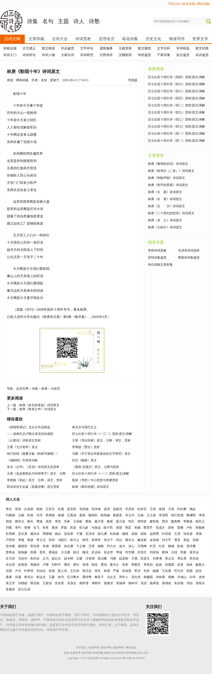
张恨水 (200, 583)
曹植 (88, 521)
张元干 (108, 540)
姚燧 (156, 571)
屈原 (48, 521)
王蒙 (52, 577)
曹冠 (104, 564)
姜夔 (180, 527)
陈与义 (74, 540)
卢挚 (46, 564)
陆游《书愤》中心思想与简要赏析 (95, 480)
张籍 (196, 540)
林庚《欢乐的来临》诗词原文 (39, 405)
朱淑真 (126, 571)
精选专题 (189, 4)
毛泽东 (90, 533)
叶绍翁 (166, 533)
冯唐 (113, 558)
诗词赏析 (83, 39)
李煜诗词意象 (157, 250)
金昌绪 (154, 540)
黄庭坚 (117, 515)
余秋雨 (160, 577)
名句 (47, 21)
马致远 (96, 527)
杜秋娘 (114, 533)
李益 (186, 540)
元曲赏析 (125, 48)
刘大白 (111, 546)
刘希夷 (157, 558)
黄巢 (9, 577)
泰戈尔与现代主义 (84, 427)
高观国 (169, 564)
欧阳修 (105, 515)
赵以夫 (56, 558)
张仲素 (10, 546)
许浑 (39, 515)
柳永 (30, 521)
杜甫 (61, 509)
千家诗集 (163, 55)
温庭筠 (117, 509)
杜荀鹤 (10, 533)
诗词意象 (98, 652)
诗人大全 (13, 499)
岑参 (67, 521)
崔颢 (162, 509)
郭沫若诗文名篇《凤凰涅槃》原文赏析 (33, 486)
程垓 (94, 564)
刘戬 (9, 527)
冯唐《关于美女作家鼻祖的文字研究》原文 (101, 453)
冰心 (131, 546)
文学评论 (86, 48)
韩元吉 (87, 571)
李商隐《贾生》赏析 (86, 447)
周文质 (182, 558)
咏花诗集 (130, 39)
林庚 (44, 388)
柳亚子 (99, 577)
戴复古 (200, 564)
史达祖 (96, 552)
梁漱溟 (108, 583)
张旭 (52, 571)
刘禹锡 (10, 515)
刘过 (119, 540)
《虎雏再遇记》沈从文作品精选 (28, 427)
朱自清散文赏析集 (160, 264)
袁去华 (108, 552)
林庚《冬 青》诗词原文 (165, 199)
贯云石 (169, 558)
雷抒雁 (191, 546)
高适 (73, 527)
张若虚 (188, 533)
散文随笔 (144, 48)
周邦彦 (142, 521)
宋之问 (129, 515)
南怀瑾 (84, 583)
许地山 (182, 577)
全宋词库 (86, 652)
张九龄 (83, 527)
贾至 (177, 540)
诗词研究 (86, 55)
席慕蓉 (56, 546)
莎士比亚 (24, 589)
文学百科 (163, 48)
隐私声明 (106, 647)
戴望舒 (22, 546)
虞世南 (154, 521)
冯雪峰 (142, 546)
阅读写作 (177, 39)
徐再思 (22, 564)
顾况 (85, 552)
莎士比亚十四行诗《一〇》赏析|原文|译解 (100, 473)
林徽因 (148, 577)
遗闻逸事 (106, 48)
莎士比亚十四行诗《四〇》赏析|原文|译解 (176, 140)
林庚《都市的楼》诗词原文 (90, 486)
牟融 (137, 527)
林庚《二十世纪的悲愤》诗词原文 (171, 213)
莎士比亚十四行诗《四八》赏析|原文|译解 (176, 91)
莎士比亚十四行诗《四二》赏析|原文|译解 (176, 105)
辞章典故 (131, 652)
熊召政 (35, 583)
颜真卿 (175, 521)
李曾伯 (148, 564)
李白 (9, 509)
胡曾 (119, 527)
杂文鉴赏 (182, 55)
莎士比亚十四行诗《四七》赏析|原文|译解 (176, 126)
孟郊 (107, 509)
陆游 (39, 509)
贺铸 (171, 527)
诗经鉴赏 (144, 55)
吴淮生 (71, 583)
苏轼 (18, 509)
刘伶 (147, 571)
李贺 (58, 521)
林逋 (61, 515)
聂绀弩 (87, 577)
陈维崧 (166, 583)
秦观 (110, 521)
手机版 (132, 80)
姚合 (58, 533)
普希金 (10, 552)
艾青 (92, 546)
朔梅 (171, 577)
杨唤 (101, 546)
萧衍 (76, 564)
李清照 (163, 515)
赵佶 (198, 571)
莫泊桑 (102, 558)
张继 (27, 527)
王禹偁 (71, 515)
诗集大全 (109, 652)
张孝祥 (96, 540)
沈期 (9, 571)
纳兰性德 (177, 515)
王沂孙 (74, 571)
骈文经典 (202, 48)
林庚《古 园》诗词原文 (165, 192)
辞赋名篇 (10, 48)
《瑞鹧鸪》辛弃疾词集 (22, 460)
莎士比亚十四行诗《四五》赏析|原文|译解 (176, 98)
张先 (98, 571)
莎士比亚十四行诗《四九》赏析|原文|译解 (176, 112)
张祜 (190, 583)
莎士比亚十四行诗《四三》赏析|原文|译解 (176, 119)
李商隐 (50, 515)
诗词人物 (48, 55)
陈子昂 (108, 527)
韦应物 (84, 509)
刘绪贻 (22, 583)
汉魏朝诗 (125, 55)
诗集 (32, 21)
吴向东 (136, 577)
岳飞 (36, 527)
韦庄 (131, 521)
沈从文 (111, 577)
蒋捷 (30, 540)
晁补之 (129, 540)
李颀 (199, 533)
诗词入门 (10, 55)
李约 (18, 527)
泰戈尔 (28, 577)
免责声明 (93, 647)
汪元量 (65, 552)
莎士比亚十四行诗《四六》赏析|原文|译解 (176, 84)
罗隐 (64, 527)
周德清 (35, 564)
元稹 (21, 515)
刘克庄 (142, 552)
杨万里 (99, 521)
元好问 (22, 558)
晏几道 (120, 521)
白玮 (192, 577)
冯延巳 (62, 540)
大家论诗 (67, 55)
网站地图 (203, 4)
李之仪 (41, 540)
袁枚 (134, 533)
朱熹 (45, 527)
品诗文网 (12, 39)
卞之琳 (80, 546)
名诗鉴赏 (202, 55)
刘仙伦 (41, 571)
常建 (183, 552)
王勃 (153, 509)
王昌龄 (77, 521)
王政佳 (47, 583)
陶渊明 (191, 515)
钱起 (192, 509)
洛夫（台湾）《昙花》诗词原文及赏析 (33, 467)
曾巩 (43, 552)
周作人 (123, 577)
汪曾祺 (90, 558)
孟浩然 (71, 509)
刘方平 (166, 540)
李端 (119, 552)
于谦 (79, 533)
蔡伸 (165, 552)
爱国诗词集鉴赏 (189, 257)
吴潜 (180, 564)
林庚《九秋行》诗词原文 (165, 227)
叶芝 (153, 546)
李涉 (137, 571)
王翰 (140, 515)
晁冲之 (114, 564)
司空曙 (129, 552)
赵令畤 (68, 558)
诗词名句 (120, 652)
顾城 (171, 546)
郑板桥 (200, 527)
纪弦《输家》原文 (84, 460)
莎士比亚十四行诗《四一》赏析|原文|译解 (176, 133)
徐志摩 (68, 546)
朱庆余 (35, 558)
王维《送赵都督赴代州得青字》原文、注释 (36, 473)
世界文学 (200, 39)
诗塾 (94, 21)
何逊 (18, 577)
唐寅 (55, 527)
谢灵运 (194, 552)
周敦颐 (47, 533)
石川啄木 (73, 577)
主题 (63, 21)
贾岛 (165, 521)
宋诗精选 (182, 48)
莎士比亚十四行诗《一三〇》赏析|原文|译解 (102, 434)
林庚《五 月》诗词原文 (166, 206)
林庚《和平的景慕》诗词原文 (168, 185)
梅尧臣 (93, 515)
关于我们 (81, 647)
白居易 (28, 509)
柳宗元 (19, 521)
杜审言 (142, 509)
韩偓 (33, 552)
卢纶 (189, 527)
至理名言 (107, 39)
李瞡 (21, 540)
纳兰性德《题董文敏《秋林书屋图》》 (33, 453)
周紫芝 (135, 564)
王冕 (134, 558)
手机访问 (174, 4)
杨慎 (125, 533)
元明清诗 (106, 55)
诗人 (78, 21)
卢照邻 (10, 540)
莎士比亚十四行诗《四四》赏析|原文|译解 (176, 77)
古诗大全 (60, 39)
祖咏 (143, 533)
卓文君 (10, 564)
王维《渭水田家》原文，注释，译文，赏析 (101, 440)
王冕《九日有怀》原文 (22, 447)
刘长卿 (181, 509)
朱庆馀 (179, 583)
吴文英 (22, 533)
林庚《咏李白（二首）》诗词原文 (171, 171)
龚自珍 (35, 533)
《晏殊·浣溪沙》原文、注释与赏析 (95, 467)
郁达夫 (41, 577)
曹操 (39, 521)
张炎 (189, 564)
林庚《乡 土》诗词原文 (165, 220)
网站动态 (131, 647)
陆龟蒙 (22, 552)
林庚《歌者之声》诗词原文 (37, 409)
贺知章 (68, 533)
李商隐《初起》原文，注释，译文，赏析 (34, 480)
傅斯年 (96, 583)
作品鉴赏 (67, 48)
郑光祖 (194, 558)
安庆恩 (59, 583)
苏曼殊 (10, 589)
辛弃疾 (129, 509)
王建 (79, 558)
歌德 (180, 546)
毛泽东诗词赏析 (189, 250)
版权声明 (118, 647)
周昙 (128, 527)
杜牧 (30, 515)
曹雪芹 (148, 527)
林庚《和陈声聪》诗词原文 (166, 178)
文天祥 (10, 558)
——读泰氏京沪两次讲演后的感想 (30, 434)
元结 (174, 552)
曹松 (67, 564)
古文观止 (29, 48)
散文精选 (48, 48)
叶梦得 (28, 571)
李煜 (202, 515)
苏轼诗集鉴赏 (157, 257)
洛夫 (122, 546)
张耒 (125, 564)
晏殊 (82, 515)
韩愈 (9, 521)
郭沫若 (35, 546)
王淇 (177, 533)
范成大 (160, 527)
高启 (144, 583)
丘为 (46, 558)
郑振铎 (120, 583)
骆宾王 (200, 521)
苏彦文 (145, 558)
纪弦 (162, 546)
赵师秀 (154, 533)
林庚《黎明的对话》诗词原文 (168, 163)
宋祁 (52, 540)
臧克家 (142, 540)
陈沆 (76, 552)
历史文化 (153, 39)
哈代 (61, 577)
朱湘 (46, 546)
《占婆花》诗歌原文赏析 (24, 440)
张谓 (85, 564)
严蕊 (116, 571)
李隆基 (188, 521)
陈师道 (154, 583)
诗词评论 (29, 55)
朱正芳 (10, 583)
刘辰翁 (154, 552)
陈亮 (85, 540)
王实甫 (166, 571)
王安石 (50, 509)
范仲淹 (96, 509)
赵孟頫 (123, 558)
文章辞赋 (36, 39)
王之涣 (151, 515)
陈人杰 (62, 571)
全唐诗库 (75, 652)
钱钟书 (133, 583)
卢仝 (18, 571)
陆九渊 (102, 533)
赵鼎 (159, 564)
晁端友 (53, 552)
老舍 (202, 577)
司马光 (178, 571)
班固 (189, 571)
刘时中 (56, 564)
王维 (171, 509)
